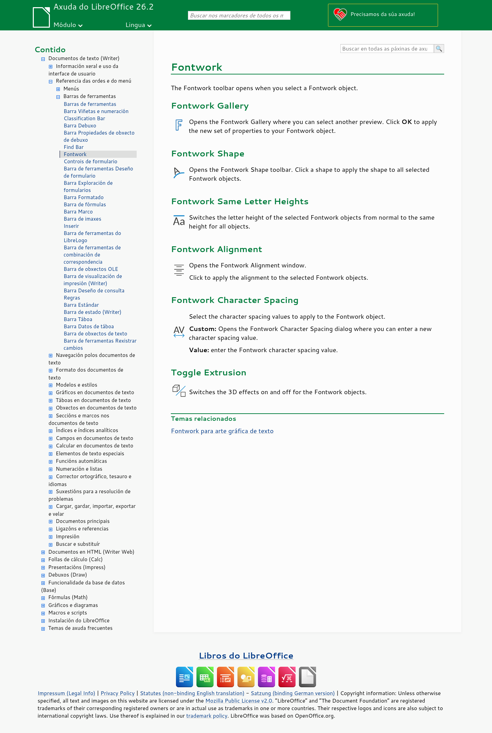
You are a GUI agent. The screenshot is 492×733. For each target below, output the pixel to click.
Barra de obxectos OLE (91, 269)
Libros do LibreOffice (246, 655)
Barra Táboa (78, 319)
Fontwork (75, 154)
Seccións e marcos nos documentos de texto (79, 419)
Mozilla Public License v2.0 (238, 700)
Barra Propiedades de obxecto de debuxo (99, 136)
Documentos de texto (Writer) (84, 58)
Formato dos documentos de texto (86, 373)
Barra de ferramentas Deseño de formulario (98, 172)
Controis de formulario (90, 161)
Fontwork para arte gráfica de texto (222, 430)
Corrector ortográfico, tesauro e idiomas (90, 480)
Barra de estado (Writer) (93, 312)
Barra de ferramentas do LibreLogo (92, 237)
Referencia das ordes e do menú (93, 80)
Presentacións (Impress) (77, 567)
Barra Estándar (81, 304)
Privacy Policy (117, 693)
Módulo (64, 24)
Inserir (71, 226)
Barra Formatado (84, 197)
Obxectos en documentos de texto (96, 407)
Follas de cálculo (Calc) (75, 559)
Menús (71, 88)
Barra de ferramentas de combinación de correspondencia (92, 254)
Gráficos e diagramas (73, 605)
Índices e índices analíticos (87, 430)
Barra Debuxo (80, 125)
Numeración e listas (79, 468)
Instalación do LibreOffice (79, 620)
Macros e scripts (67, 612)
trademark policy (206, 715)
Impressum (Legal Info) (66, 693)
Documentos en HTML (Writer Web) (91, 551)
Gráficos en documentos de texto (95, 392)
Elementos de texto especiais (90, 453)
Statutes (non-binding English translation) (192, 693)
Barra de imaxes (82, 218)
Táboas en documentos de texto (93, 400)
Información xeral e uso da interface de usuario (83, 70)
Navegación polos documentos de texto (92, 358)
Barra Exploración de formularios (88, 186)
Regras (72, 297)
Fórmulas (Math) (68, 597)
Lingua (135, 24)
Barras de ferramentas (89, 96)
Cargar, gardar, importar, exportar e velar (92, 509)
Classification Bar (84, 118)
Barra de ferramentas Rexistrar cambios (100, 344)
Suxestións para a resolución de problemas (90, 495)
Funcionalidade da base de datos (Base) (83, 586)
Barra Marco (78, 211)
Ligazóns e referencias (82, 528)
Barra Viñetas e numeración (96, 111)
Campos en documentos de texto (94, 438)
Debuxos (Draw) (67, 574)
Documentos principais (83, 521)
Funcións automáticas (81, 461)
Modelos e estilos (76, 384)
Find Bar (74, 147)
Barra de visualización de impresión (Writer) (93, 280)
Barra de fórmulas (85, 204)
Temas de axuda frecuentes (80, 628)
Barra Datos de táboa (89, 326)
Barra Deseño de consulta (94, 290)
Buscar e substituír (78, 544)
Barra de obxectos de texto (95, 333)
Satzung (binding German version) (293, 693)
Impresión (67, 536)
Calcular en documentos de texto (94, 445)
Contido (50, 49)
